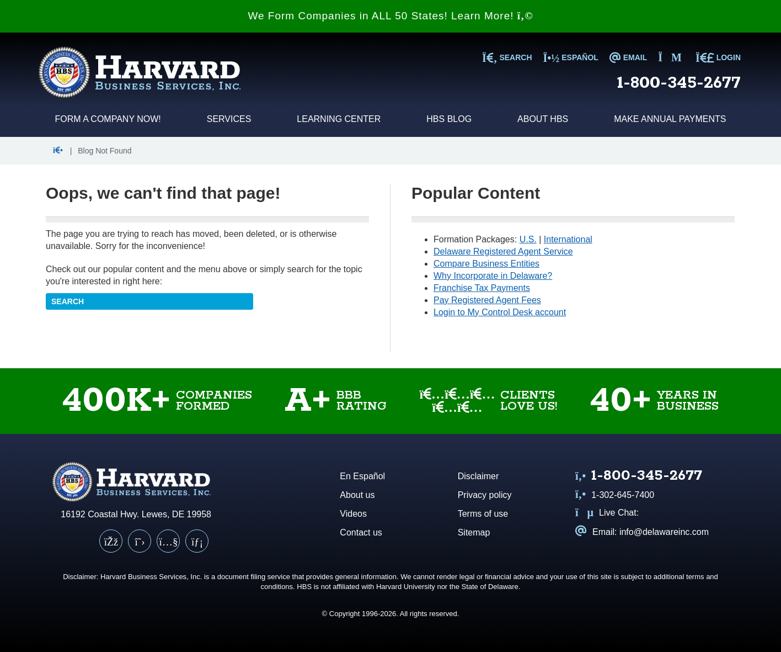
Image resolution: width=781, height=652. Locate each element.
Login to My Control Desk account (500, 312)
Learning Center (339, 119)
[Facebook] (110, 541)
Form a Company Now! (108, 119)
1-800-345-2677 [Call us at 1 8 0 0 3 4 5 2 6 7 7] (679, 83)
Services (229, 119)
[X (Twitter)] (139, 541)
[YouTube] (168, 541)
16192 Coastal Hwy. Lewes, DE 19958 (136, 514)
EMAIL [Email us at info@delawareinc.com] (628, 57)
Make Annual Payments (670, 119)
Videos (353, 513)
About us (357, 495)
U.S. (528, 239)
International (568, 239)
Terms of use (483, 513)
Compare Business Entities (486, 263)
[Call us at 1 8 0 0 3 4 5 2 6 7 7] (638, 476)
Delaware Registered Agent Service (503, 251)
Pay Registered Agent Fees (487, 300)
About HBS (542, 119)
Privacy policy (485, 495)
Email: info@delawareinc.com (642, 532)
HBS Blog (449, 119)
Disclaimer (478, 476)
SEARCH (507, 57)
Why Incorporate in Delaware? (493, 275)
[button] (59, 150)
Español (570, 57)
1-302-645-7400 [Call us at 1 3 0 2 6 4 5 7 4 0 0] (614, 495)
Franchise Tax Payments (482, 288)
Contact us (361, 532)
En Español (362, 476)
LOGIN (718, 57)
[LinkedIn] (196, 541)
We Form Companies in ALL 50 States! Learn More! (390, 16)
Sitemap (474, 532)
